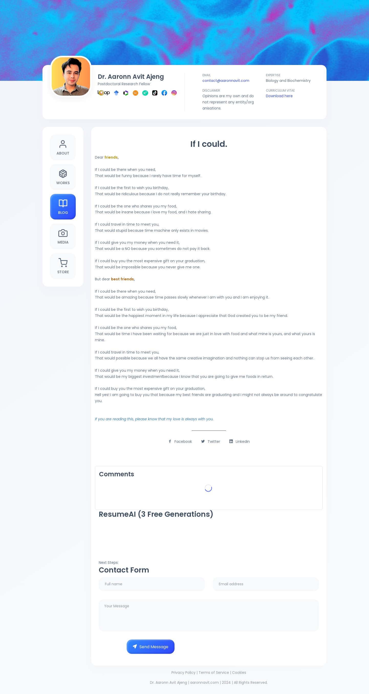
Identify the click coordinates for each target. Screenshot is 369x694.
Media (63, 236)
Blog (63, 207)
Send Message (150, 647)
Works (63, 177)
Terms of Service (214, 672)
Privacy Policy (183, 672)
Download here (279, 95)
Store (63, 266)
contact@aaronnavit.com (225, 80)
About (63, 147)
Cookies (239, 672)
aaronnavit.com (204, 682)
